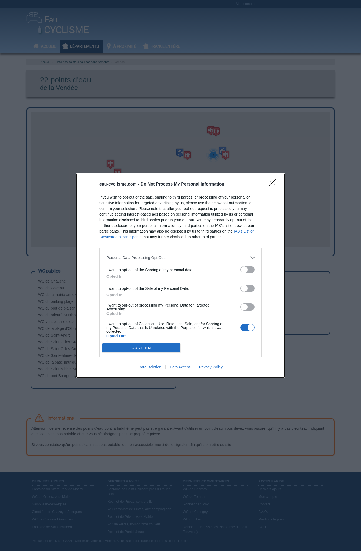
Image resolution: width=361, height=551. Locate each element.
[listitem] (180, 258)
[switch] (247, 269)
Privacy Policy (211, 367)
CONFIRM (141, 348)
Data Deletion (149, 367)
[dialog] (180, 275)
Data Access (180, 367)
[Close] (274, 184)
